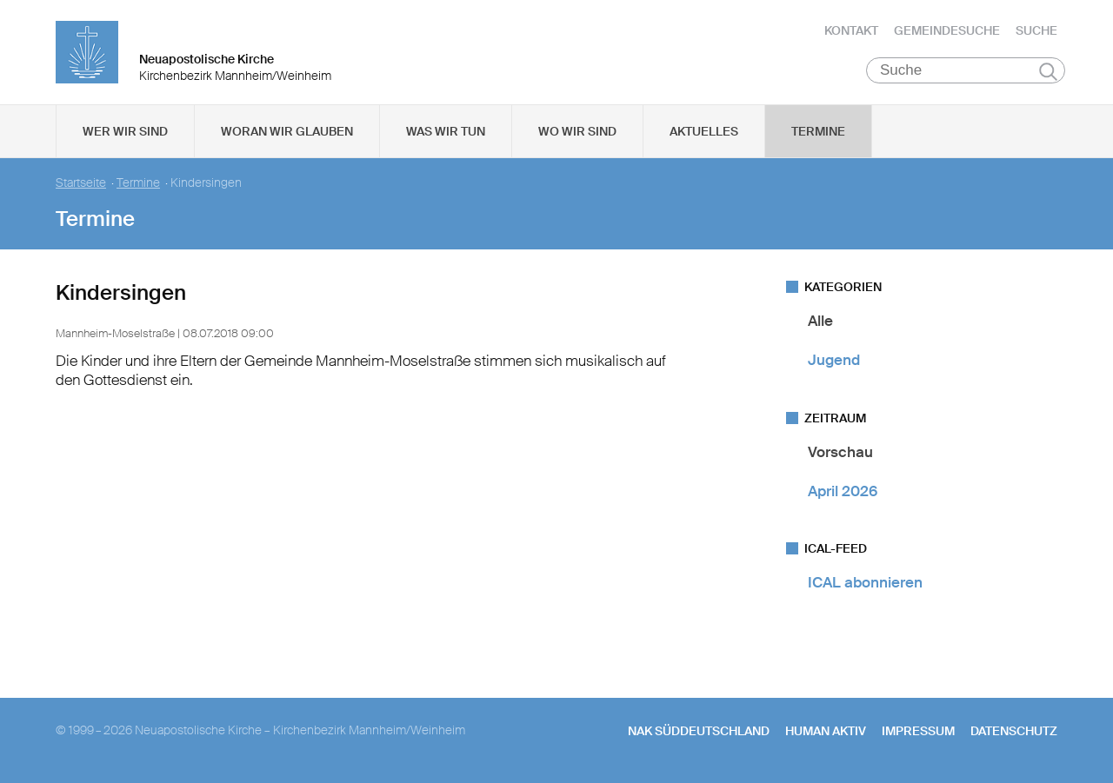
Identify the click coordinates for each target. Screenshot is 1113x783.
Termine (818, 131)
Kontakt (851, 30)
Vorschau (840, 451)
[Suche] (965, 70)
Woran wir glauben (287, 131)
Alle (820, 320)
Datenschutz (1013, 731)
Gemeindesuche (947, 30)
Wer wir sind (125, 131)
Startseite (81, 183)
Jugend (834, 359)
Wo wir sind (577, 131)
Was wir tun (445, 131)
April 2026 (842, 491)
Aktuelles (704, 131)
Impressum (918, 731)
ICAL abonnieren (865, 582)
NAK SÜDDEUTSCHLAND (699, 731)
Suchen (1048, 71)
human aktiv (825, 731)
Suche (1036, 30)
